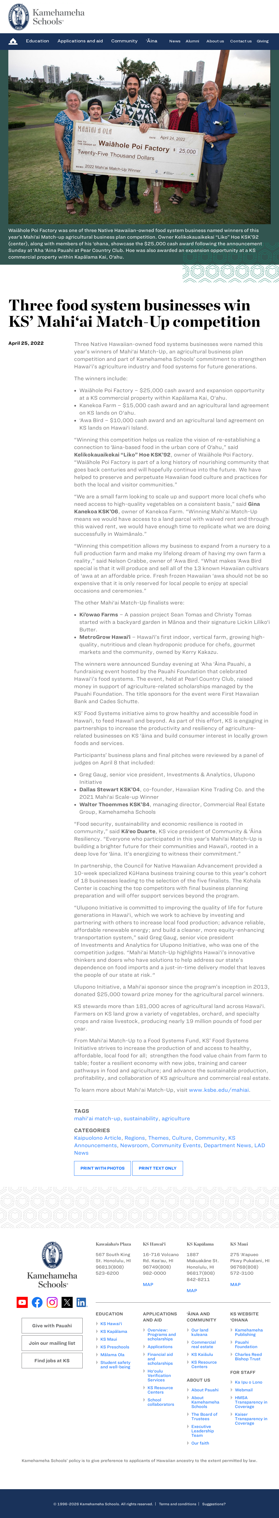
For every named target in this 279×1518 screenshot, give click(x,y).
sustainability (141, 1118)
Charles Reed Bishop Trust (248, 1356)
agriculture (176, 1118)
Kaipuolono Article (97, 1138)
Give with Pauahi (52, 1325)
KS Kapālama (113, 1331)
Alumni (192, 41)
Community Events (176, 1145)
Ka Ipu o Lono (248, 1382)
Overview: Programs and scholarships (162, 1334)
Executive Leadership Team (202, 1431)
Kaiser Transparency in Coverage (251, 1418)
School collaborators (161, 1402)
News (175, 41)
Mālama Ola (112, 1355)
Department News (227, 1145)
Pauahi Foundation (246, 1344)
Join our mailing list (52, 1343)
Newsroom (134, 1145)
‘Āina (151, 41)
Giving (263, 41)
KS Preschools (114, 1347)
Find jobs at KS (52, 1360)
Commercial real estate (203, 1344)
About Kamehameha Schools (205, 1402)
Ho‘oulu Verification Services (159, 1375)
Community (124, 41)
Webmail (244, 1390)
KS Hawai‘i (111, 1323)
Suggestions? (214, 1504)
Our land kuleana (199, 1332)
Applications (160, 1346)
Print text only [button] (158, 1168)
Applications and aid (80, 41)
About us (215, 41)
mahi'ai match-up (97, 1118)
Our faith (200, 1443)
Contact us (241, 41)
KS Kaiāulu (202, 1354)
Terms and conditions (177, 1504)
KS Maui (108, 1339)
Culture (181, 1138)
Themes (158, 1138)
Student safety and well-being (115, 1364)
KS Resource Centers (160, 1390)
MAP (148, 1284)
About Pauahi (205, 1390)
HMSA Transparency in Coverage (251, 1402)
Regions (135, 1138)
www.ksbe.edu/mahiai (219, 1090)
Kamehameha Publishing (249, 1332)
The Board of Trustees (204, 1416)
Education (37, 41)
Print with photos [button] (102, 1168)
